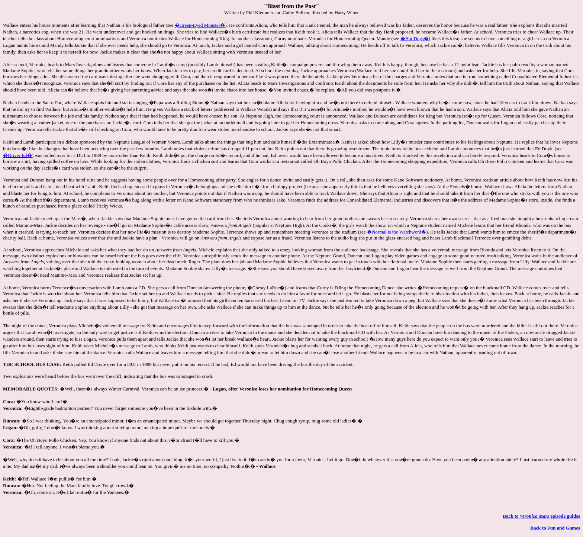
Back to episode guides (541, 516)
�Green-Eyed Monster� (200, 25)
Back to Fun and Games (555, 528)
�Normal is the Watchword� (396, 232)
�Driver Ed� (17, 155)
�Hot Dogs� (414, 38)
